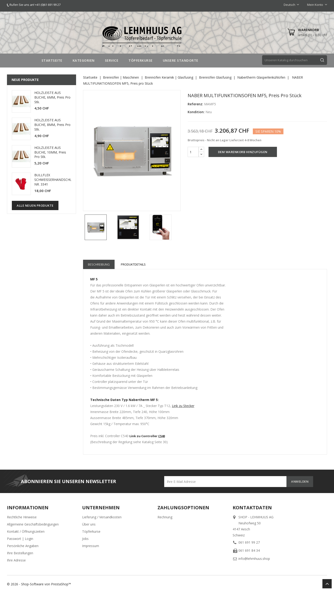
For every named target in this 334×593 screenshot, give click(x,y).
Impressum (90, 546)
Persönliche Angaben (23, 546)
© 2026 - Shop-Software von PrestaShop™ (39, 584)
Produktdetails (133, 264)
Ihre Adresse (16, 560)
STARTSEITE (52, 60)
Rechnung (164, 517)
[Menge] (193, 152)
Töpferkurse (91, 531)
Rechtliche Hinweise (22, 517)
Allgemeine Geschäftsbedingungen (33, 524)
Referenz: (195, 104)
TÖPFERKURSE (140, 60)
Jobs (85, 538)
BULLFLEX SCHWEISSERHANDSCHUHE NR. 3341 (55, 179)
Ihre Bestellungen (20, 553)
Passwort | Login (20, 538)
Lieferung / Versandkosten (102, 517)
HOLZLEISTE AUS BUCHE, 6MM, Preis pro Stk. (52, 97)
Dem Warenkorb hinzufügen (242, 152)
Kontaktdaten (252, 507)
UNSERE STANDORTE (180, 60)
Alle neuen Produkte (35, 205)
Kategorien (84, 60)
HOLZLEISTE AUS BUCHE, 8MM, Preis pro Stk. (52, 124)
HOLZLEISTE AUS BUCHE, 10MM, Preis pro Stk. (50, 152)
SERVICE (112, 60)
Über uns (89, 524)
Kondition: (196, 112)
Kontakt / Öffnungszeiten (26, 531)
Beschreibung (99, 264)
